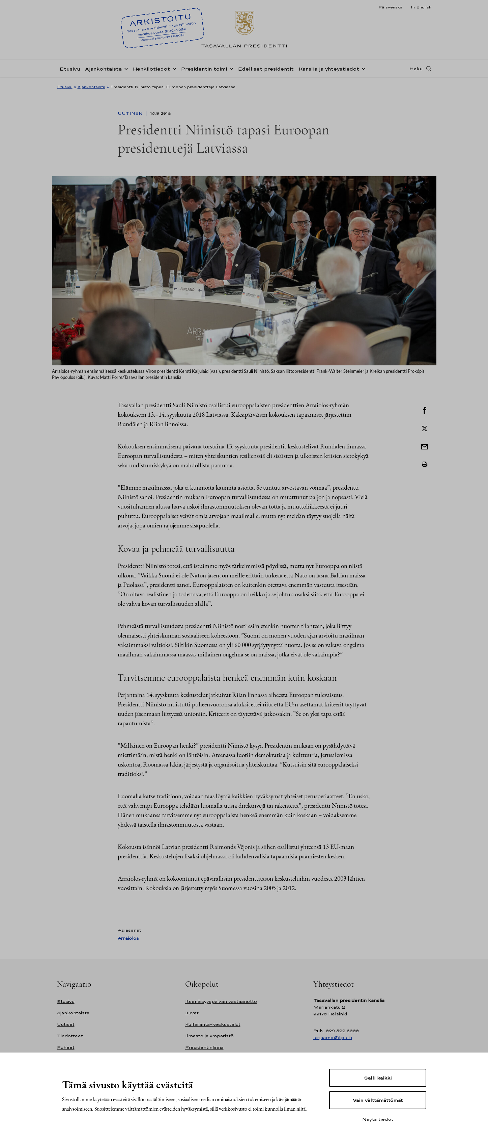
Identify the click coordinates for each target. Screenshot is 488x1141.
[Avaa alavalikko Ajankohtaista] (125, 68)
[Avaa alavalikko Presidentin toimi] (230, 68)
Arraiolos (128, 938)
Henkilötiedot (151, 69)
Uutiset (66, 1024)
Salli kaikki (378, 1078)
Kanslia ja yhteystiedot (328, 69)
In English (421, 7)
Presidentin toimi (204, 69)
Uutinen (131, 113)
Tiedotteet (70, 1036)
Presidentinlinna (204, 1047)
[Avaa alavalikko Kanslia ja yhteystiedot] (362, 68)
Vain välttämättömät (378, 1100)
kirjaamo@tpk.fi (332, 1037)
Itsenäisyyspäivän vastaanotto (221, 1001)
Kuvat (192, 1013)
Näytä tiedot (377, 1119)
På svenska (390, 7)
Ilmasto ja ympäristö (209, 1036)
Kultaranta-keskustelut (212, 1024)
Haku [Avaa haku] (416, 69)
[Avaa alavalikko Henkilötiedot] (173, 68)
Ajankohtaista (103, 69)
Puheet (66, 1047)
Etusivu (69, 69)
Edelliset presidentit (266, 69)
